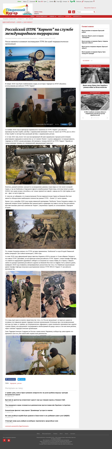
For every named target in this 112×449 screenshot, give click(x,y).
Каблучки (78, 1)
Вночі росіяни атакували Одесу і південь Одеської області (95, 42)
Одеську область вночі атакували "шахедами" (93, 36)
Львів (39, 1)
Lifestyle (65, 1)
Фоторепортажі (95, 93)
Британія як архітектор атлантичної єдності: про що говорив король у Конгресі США (35, 400)
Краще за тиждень (95, 66)
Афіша (25, 1)
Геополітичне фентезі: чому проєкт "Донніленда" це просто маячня (28, 410)
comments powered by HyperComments (17, 426)
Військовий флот (42, 16)
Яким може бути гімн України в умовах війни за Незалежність (95, 86)
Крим (45, 1)
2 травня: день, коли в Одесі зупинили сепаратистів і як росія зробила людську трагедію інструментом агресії (36, 394)
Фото (61, 16)
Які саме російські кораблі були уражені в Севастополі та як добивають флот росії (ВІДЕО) (37, 416)
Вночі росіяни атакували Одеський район (93, 31)
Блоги (68, 16)
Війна (32, 16)
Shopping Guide (88, 1)
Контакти (77, 16)
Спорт (58, 1)
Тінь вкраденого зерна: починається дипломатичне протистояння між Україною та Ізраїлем (37, 405)
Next (107, 118)
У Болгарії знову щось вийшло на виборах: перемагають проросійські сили (31, 421)
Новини (53, 16)
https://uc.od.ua (18, 9)
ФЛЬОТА (36, 13)
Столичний (32, 1)
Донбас (51, 1)
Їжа (72, 2)
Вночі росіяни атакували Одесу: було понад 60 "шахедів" (94, 52)
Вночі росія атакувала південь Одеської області (95, 47)
